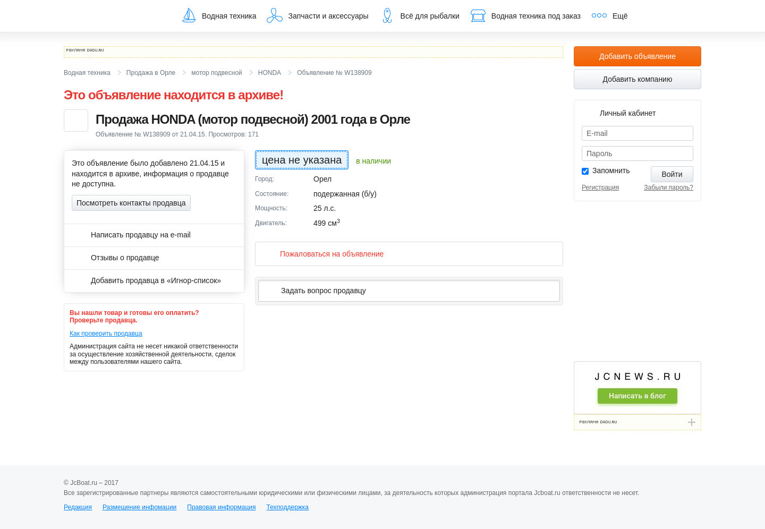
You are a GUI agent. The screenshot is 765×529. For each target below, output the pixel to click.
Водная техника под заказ (525, 15)
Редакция (78, 507)
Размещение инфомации (139, 507)
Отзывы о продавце (115, 257)
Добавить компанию (638, 79)
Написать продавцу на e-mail (131, 234)
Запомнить (611, 170)
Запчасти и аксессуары (317, 15)
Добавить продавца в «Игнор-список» (146, 280)
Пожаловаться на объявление (323, 254)
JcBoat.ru (115, 16)
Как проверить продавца (106, 333)
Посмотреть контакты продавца (131, 203)
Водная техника (218, 15)
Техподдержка (287, 507)
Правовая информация (221, 507)
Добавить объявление (637, 56)
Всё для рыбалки (419, 15)
